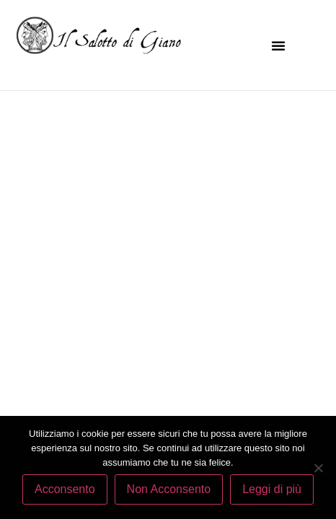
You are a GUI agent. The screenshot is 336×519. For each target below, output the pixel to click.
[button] (278, 45)
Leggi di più (271, 489)
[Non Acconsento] (318, 468)
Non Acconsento (169, 489)
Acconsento (65, 489)
